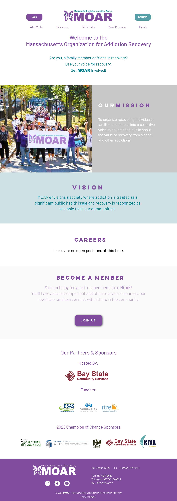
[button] (117, 26)
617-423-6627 (104, 475)
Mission (2, 94)
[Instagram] (47, 483)
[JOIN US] (88, 320)
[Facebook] (57, 483)
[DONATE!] (143, 17)
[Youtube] (67, 483)
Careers (90, 239)
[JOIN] (34, 17)
